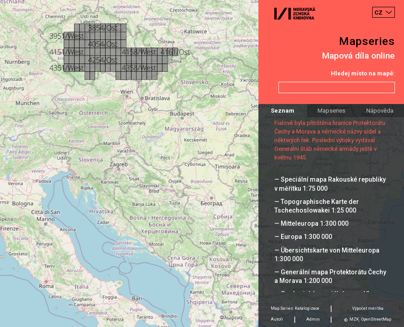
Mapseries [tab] (331, 110)
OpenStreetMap (376, 319)
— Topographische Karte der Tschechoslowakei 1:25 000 (316, 206)
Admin (313, 319)
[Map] (202, 163)
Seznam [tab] (282, 110)
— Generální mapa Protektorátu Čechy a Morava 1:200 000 (330, 276)
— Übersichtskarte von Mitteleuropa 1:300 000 (326, 255)
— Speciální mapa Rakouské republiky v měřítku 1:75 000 (330, 184)
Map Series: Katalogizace (295, 308)
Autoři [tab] (277, 319)
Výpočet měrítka (368, 308)
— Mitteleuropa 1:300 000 (311, 223)
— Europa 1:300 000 (303, 236)
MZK (354, 319)
